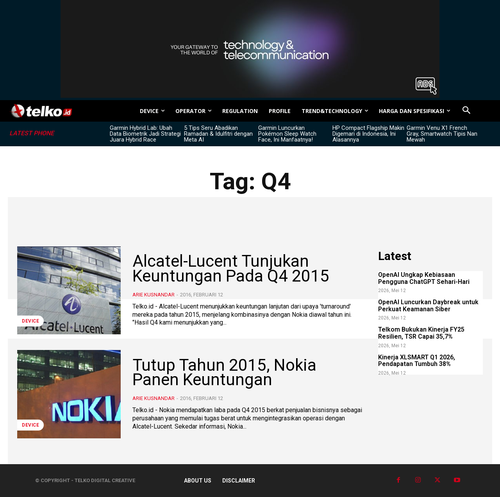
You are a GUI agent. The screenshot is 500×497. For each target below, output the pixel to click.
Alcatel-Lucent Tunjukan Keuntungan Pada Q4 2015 (230, 268)
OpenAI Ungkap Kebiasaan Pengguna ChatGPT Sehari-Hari (424, 278)
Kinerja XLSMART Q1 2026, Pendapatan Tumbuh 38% (416, 360)
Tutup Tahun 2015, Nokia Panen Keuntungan (224, 372)
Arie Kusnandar (153, 295)
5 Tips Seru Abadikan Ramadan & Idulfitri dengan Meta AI (218, 133)
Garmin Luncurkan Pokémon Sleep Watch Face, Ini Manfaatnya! (287, 133)
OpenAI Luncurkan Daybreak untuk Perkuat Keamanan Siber (428, 305)
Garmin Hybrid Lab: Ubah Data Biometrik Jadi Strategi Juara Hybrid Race (145, 133)
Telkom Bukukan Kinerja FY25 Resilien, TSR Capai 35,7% (421, 333)
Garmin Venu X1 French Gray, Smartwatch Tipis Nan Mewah (442, 133)
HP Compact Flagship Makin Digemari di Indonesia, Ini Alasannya (368, 133)
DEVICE (30, 321)
